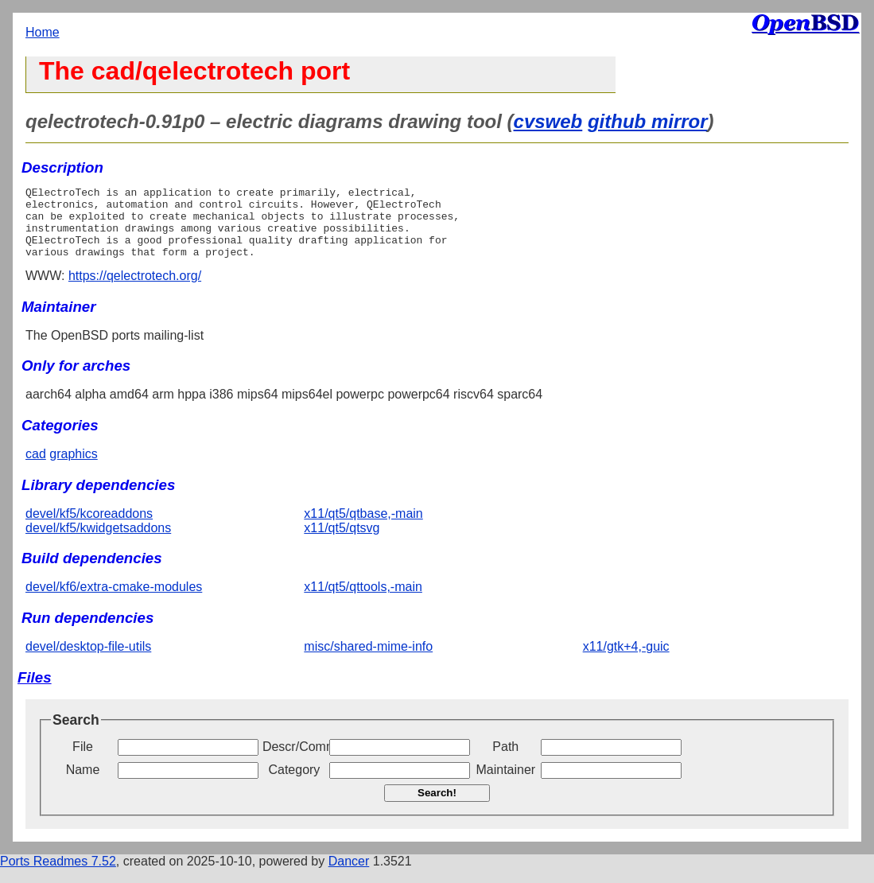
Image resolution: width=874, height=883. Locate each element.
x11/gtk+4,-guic (626, 660)
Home (42, 32)
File (82, 761)
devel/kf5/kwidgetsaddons (98, 542)
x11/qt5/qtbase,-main (363, 528)
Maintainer (505, 784)
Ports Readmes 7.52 (58, 875)
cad (35, 468)
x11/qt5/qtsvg (341, 542)
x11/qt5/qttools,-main (363, 601)
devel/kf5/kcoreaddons (89, 528)
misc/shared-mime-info (368, 660)
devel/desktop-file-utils (88, 660)
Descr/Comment (294, 761)
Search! (437, 807)
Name (83, 784)
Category (294, 784)
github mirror (648, 121)
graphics (73, 468)
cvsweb (548, 121)
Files (34, 691)
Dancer (349, 875)
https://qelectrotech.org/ (134, 290)
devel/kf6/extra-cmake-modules (113, 601)
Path (505, 761)
